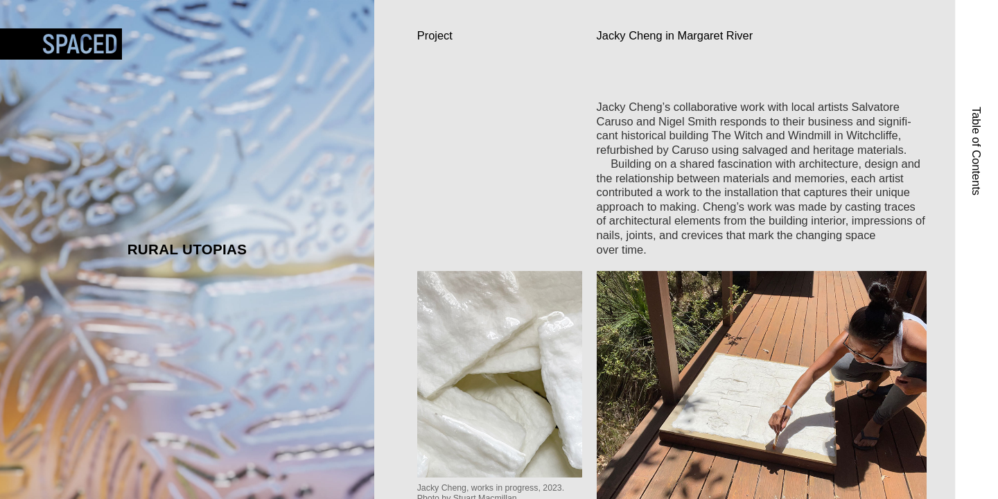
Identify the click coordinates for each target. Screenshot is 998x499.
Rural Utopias (187, 249)
